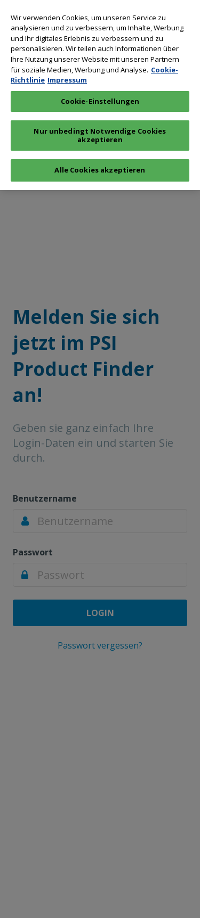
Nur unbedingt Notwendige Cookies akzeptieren (100, 133)
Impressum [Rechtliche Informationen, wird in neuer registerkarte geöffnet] (67, 77)
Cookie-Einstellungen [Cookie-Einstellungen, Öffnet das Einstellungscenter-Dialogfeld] (100, 98)
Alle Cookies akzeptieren (99, 167)
